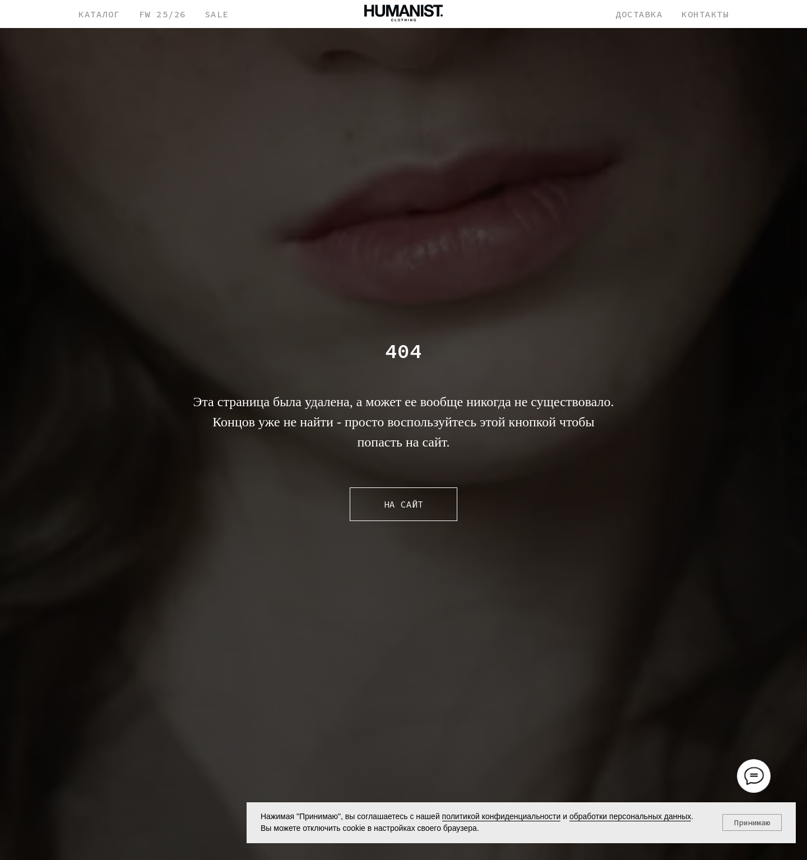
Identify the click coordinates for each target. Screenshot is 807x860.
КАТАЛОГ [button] (99, 14)
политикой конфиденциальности (501, 816)
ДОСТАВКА (638, 14)
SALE (217, 14)
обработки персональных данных (630, 816)
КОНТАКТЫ (705, 14)
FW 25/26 (162, 14)
